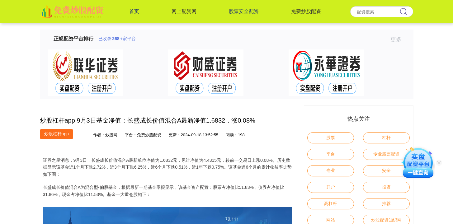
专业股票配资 (386, 154)
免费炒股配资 (306, 11)
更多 (398, 39)
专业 (330, 170)
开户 (330, 186)
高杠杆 (330, 203)
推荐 (386, 203)
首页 (134, 11)
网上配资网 (184, 11)
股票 (330, 137)
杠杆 (386, 137)
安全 (386, 170)
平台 (330, 154)
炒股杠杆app (56, 133)
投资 (386, 186)
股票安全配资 (244, 11)
